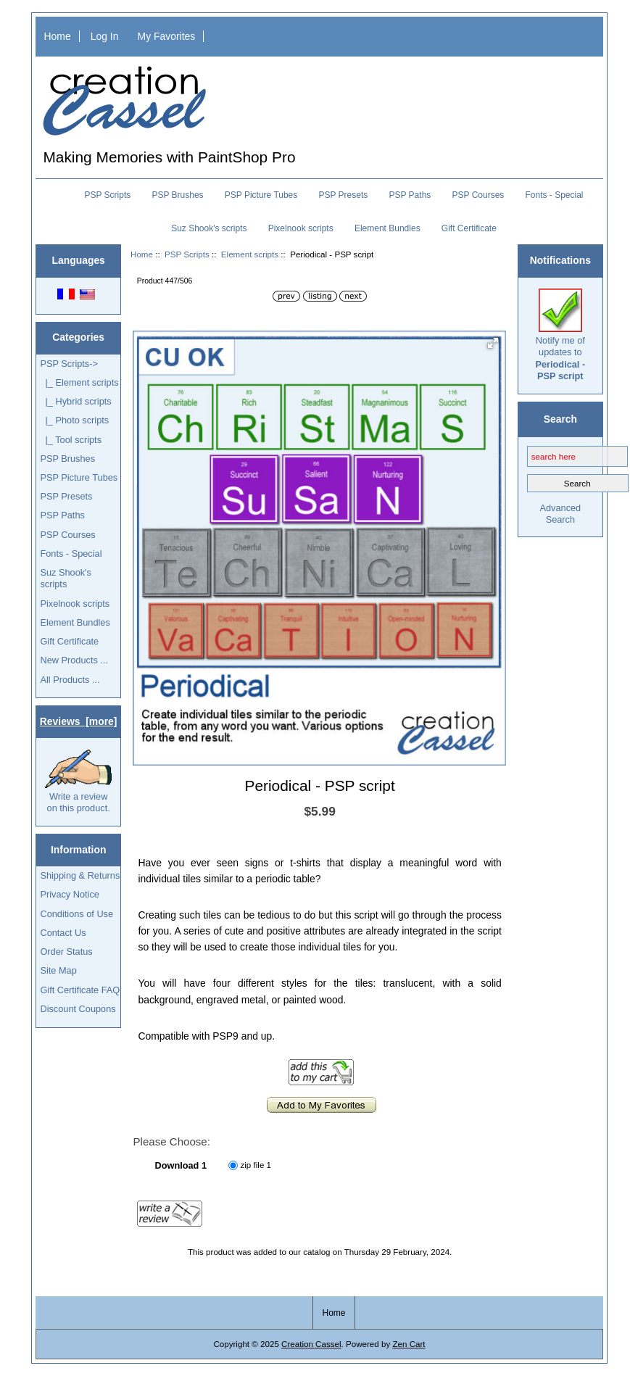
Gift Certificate (469, 228)
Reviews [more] (78, 721)
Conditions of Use (76, 913)
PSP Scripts (187, 254)
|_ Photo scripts (74, 420)
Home (57, 36)
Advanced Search (560, 513)
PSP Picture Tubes (261, 195)
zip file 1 (256, 1164)
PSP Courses (478, 195)
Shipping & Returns (80, 875)
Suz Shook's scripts (208, 228)
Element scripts (249, 254)
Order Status (66, 951)
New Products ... (74, 660)
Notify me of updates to (560, 335)
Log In (105, 36)
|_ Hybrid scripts (75, 401)
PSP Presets (343, 195)
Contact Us (63, 932)
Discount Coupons (77, 1008)
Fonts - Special (555, 195)
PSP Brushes (177, 195)
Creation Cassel (311, 1343)
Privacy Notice (69, 894)
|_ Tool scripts (70, 439)
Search (560, 418)
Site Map (58, 970)
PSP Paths (410, 195)
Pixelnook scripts (300, 228)
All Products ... (69, 679)
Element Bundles (387, 228)
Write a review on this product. (78, 782)
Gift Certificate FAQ (80, 990)
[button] (493, 343)
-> (69, 363)
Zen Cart (408, 1343)
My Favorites (167, 36)
